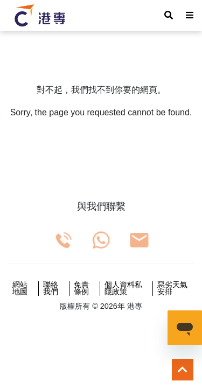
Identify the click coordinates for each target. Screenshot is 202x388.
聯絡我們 (50, 288)
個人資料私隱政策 (123, 288)
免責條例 (81, 288)
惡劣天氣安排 (172, 288)
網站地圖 (19, 288)
